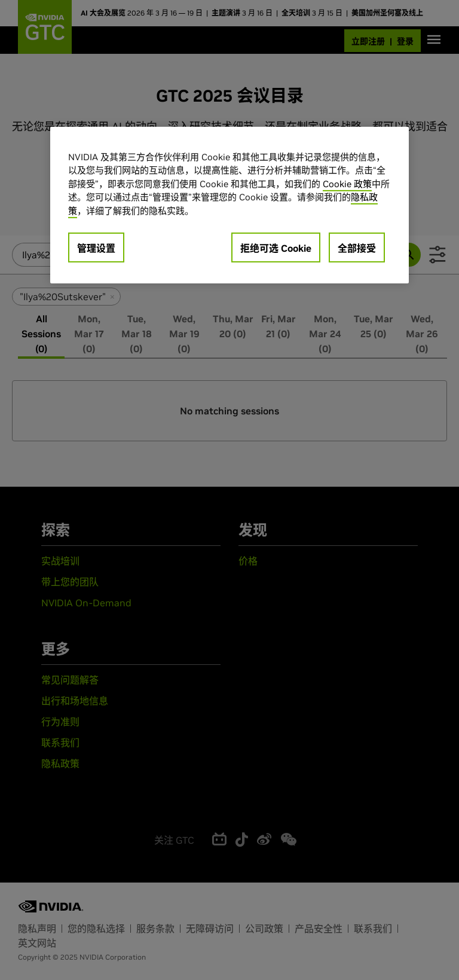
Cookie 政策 (347, 184)
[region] (229, 205)
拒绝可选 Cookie (275, 248)
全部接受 (357, 248)
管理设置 (96, 248)
